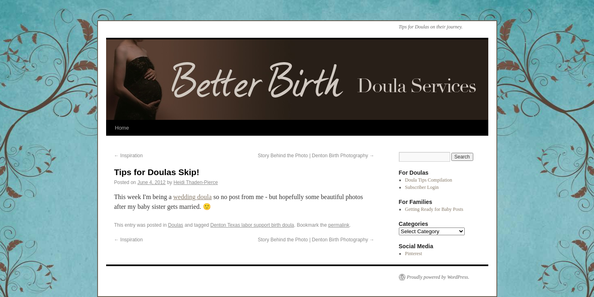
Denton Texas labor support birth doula (252, 225)
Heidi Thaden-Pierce (196, 182)
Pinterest (413, 253)
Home (122, 128)
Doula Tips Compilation (428, 180)
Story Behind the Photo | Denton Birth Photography (316, 155)
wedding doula (192, 196)
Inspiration (128, 155)
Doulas (175, 225)
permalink (338, 225)
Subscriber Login (422, 187)
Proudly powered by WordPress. (438, 277)
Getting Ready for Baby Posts (434, 209)
